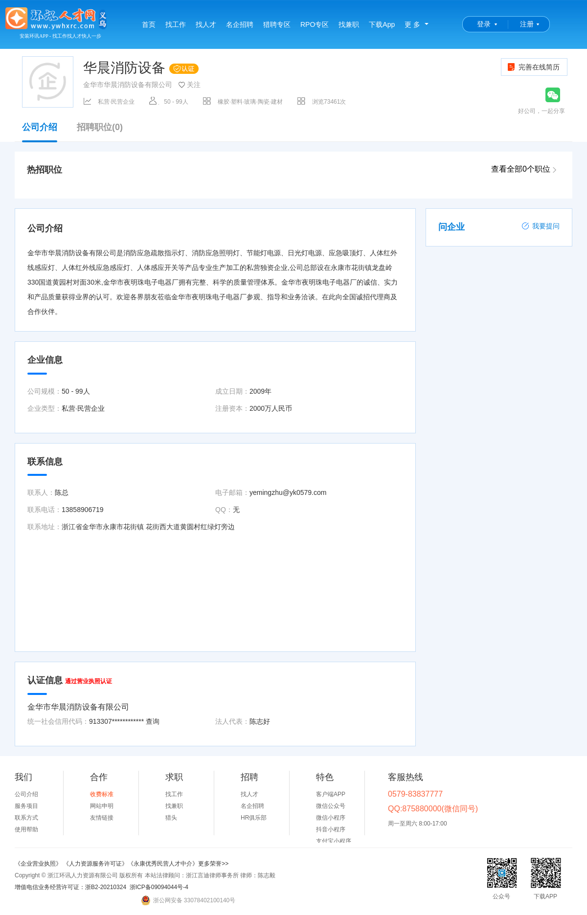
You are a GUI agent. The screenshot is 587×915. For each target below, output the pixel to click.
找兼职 (349, 24)
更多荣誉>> (213, 863)
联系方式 (26, 817)
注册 (527, 24)
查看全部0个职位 (520, 169)
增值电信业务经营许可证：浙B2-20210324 (70, 887)
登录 (484, 24)
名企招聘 (239, 24)
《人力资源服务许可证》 (95, 863)
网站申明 (101, 806)
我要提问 (540, 226)
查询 (152, 721)
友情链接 (101, 817)
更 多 (412, 24)
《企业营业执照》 (39, 863)
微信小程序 (330, 817)
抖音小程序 (330, 829)
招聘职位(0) (100, 127)
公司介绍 (39, 132)
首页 (149, 24)
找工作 (175, 24)
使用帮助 (26, 829)
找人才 (206, 24)
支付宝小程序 (333, 841)
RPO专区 (314, 24)
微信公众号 (330, 806)
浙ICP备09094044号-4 (159, 887)
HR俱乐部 (254, 817)
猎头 (171, 817)
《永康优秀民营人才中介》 (163, 863)
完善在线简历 (533, 67)
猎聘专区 (277, 24)
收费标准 (101, 794)
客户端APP (330, 794)
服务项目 (26, 806)
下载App (382, 24)
